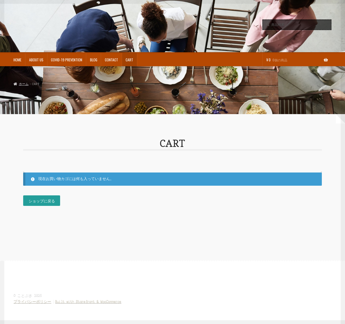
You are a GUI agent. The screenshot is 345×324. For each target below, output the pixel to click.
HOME (17, 59)
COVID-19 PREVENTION (66, 59)
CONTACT (111, 59)
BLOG (93, 59)
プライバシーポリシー (32, 301)
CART (129, 59)
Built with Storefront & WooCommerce (88, 301)
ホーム (24, 84)
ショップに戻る (42, 200)
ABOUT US (36, 59)
